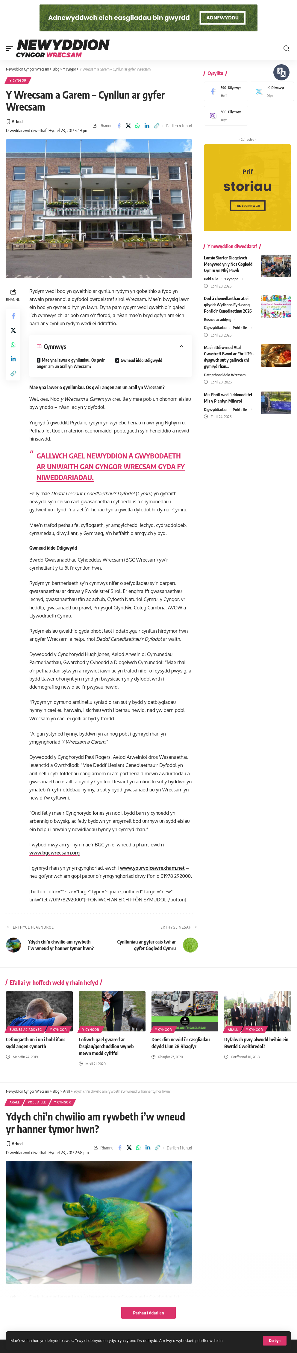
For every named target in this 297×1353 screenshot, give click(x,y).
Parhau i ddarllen (148, 1312)
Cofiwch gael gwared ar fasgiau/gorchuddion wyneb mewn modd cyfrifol (106, 1046)
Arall (233, 1029)
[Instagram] (224, 115)
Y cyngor (18, 80)
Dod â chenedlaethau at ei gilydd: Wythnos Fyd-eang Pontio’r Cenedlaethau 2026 (227, 305)
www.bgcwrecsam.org (54, 853)
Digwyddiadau (215, 327)
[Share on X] (128, 126)
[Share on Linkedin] (147, 126)
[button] (275, 1341)
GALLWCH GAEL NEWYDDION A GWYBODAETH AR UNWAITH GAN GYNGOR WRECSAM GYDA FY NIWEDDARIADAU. (111, 466)
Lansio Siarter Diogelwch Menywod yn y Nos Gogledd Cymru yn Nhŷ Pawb (228, 264)
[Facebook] (224, 91)
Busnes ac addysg (217, 319)
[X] (270, 91)
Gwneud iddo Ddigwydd (141, 360)
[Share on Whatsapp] (138, 126)
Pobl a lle (211, 278)
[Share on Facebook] (119, 126)
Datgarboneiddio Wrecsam (225, 374)
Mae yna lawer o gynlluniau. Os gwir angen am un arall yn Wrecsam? (71, 363)
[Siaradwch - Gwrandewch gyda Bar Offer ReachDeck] (281, 72)
